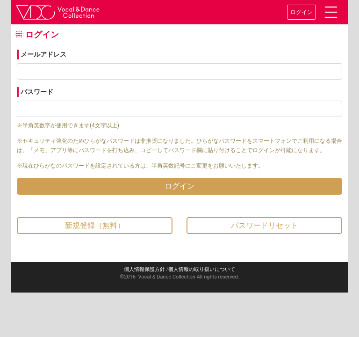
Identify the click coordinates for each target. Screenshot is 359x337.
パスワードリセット (264, 225)
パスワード (37, 91)
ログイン (301, 12)
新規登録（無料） (95, 225)
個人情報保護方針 (144, 269)
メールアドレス (43, 54)
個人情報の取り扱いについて (201, 269)
